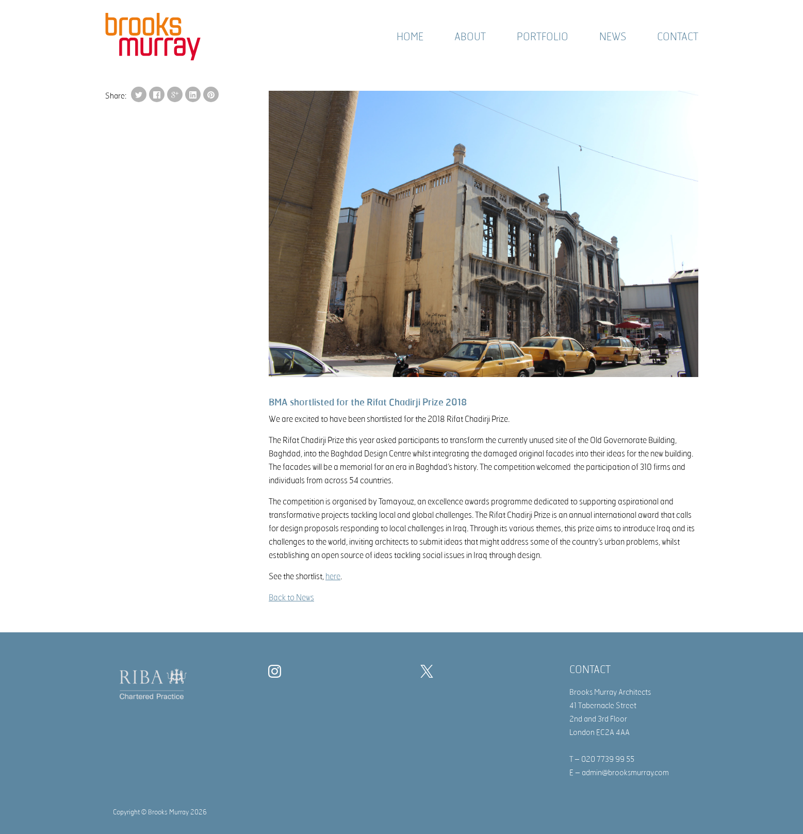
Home (410, 36)
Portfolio (542, 36)
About (470, 36)
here (332, 576)
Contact (677, 36)
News (612, 36)
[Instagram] (277, 673)
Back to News (291, 597)
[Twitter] (429, 673)
